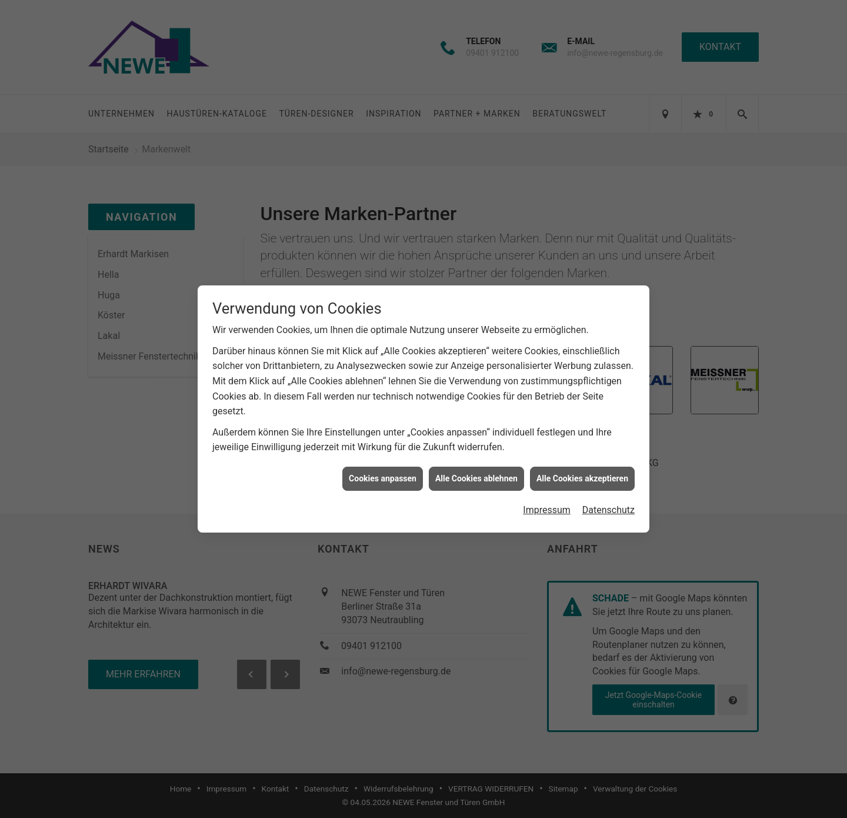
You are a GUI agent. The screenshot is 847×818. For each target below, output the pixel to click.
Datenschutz (608, 502)
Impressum (547, 502)
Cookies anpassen (382, 470)
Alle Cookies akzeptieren (582, 470)
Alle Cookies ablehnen (476, 470)
